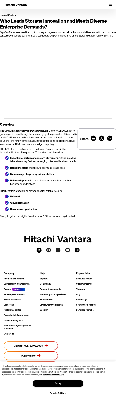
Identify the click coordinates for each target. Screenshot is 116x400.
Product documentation (51, 289)
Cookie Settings (58, 393)
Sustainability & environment (17, 284)
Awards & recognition (13, 320)
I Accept (58, 383)
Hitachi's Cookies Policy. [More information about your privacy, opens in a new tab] (53, 374)
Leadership (9, 305)
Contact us (9, 334)
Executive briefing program (16, 315)
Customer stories (84, 284)
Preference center (12, 310)
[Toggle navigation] (110, 5)
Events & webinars (12, 299)
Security (44, 310)
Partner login (82, 299)
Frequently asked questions (53, 294)
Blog (78, 294)
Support (44, 278)
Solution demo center (86, 305)
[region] (58, 381)
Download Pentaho (85, 310)
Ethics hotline (46, 299)
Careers (7, 289)
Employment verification (51, 305)
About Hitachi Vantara (14, 278)
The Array (80, 289)
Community (45, 284)
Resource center (84, 278)
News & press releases (14, 294)
